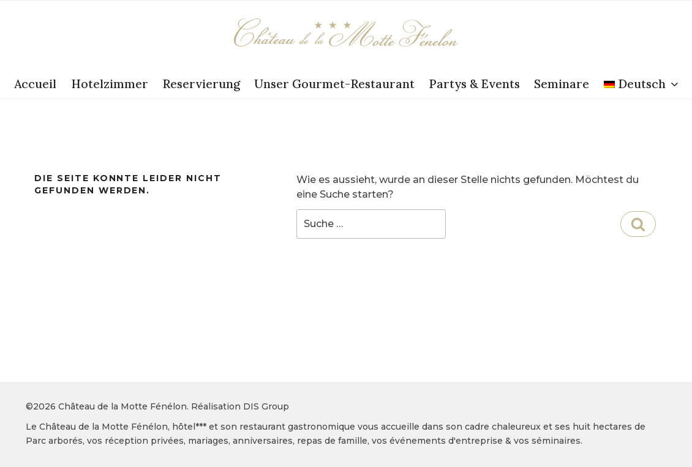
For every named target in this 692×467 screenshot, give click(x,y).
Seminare (561, 84)
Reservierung (201, 84)
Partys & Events (474, 84)
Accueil (35, 84)
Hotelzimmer (109, 84)
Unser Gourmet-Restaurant (334, 84)
